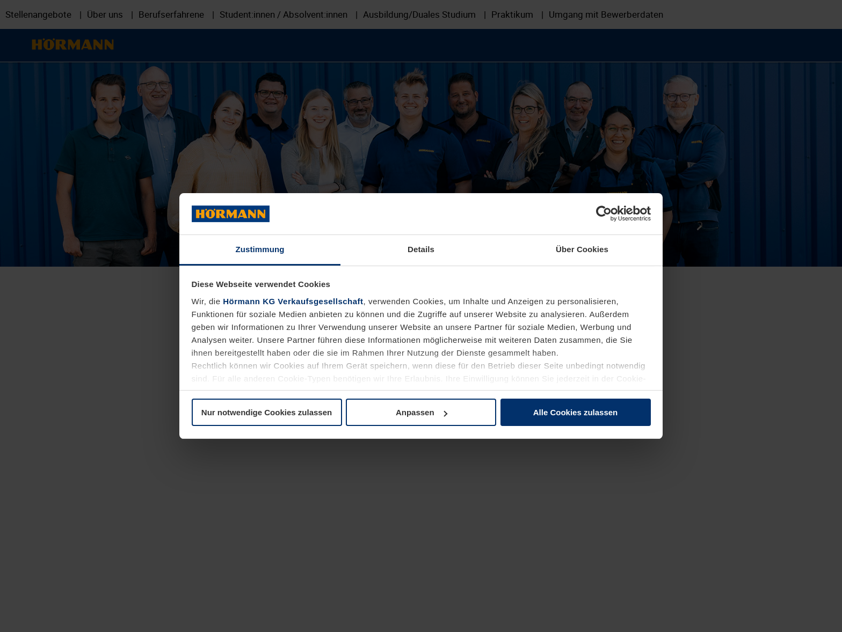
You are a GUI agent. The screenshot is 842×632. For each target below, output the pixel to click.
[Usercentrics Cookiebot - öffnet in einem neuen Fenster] (604, 213)
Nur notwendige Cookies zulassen (266, 412)
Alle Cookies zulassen (575, 412)
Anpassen (421, 412)
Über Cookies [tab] (582, 249)
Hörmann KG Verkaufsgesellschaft (293, 301)
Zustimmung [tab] (260, 249)
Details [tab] (421, 249)
